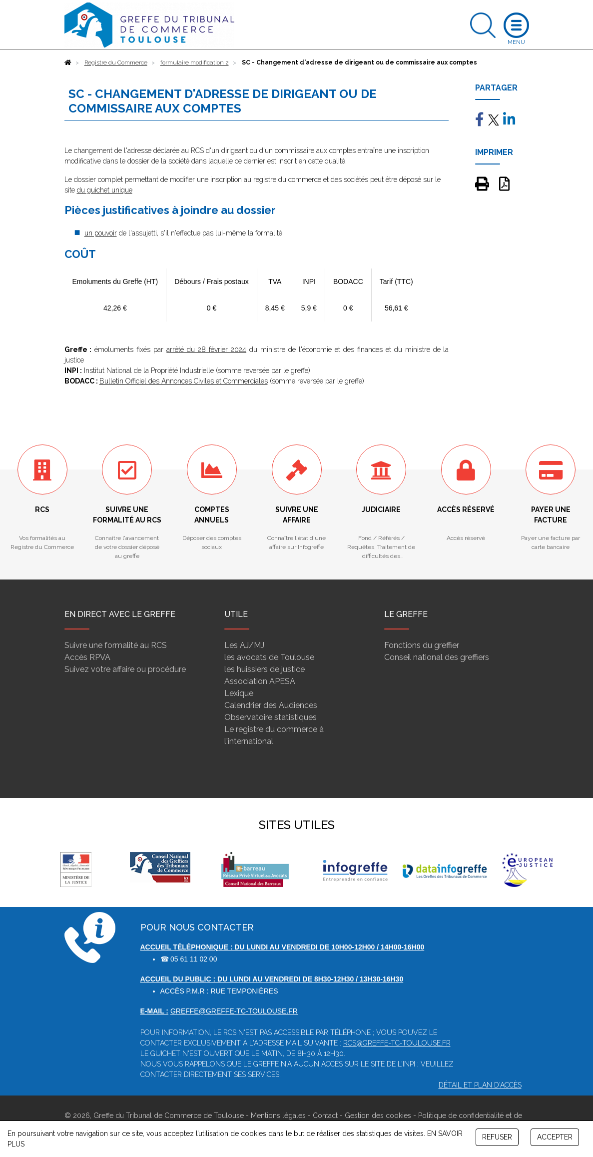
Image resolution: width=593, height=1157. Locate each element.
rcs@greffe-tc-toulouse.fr (397, 1043)
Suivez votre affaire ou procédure (125, 669)
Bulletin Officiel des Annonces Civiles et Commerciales (183, 381)
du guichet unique (104, 190)
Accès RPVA (87, 657)
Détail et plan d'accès (480, 1085)
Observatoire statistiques (270, 717)
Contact (325, 1116)
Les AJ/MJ (244, 645)
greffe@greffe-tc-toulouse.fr (234, 1011)
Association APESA (259, 681)
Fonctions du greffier (421, 645)
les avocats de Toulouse (269, 657)
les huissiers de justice (264, 669)
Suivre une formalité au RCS (115, 645)
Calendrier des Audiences (270, 705)
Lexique (238, 693)
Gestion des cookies (378, 1116)
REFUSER (497, 1137)
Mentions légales (278, 1116)
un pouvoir (100, 233)
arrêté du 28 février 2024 (206, 350)
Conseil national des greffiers (436, 657)
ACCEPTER (555, 1137)
